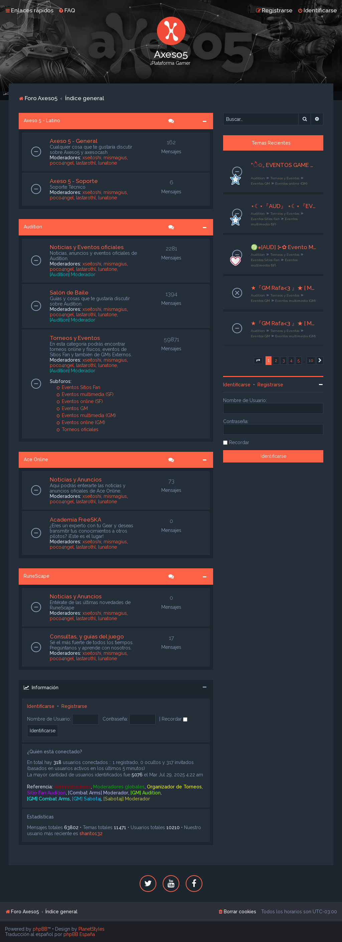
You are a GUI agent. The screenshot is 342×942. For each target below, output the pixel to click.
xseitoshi (91, 157)
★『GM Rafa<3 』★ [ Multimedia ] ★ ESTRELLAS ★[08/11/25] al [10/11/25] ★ (284, 323)
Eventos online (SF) (79, 401)
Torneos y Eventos (75, 338)
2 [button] (276, 360)
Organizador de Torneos (174, 786)
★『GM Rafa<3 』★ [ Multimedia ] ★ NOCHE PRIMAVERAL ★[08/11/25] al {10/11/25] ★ (284, 288)
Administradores (72, 786)
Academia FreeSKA (75, 519)
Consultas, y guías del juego (87, 636)
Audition (33, 226)
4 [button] (291, 360)
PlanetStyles (91, 929)
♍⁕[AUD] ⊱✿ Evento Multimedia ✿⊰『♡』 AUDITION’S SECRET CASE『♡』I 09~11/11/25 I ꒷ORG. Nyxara (284, 247)
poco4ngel (62, 163)
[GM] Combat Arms (48, 798)
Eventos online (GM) (81, 422)
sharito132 (91, 833)
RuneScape (36, 576)
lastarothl (86, 163)
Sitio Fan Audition (46, 792)
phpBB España (79, 934)
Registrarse (74, 706)
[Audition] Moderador (72, 274)
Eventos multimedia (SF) (85, 394)
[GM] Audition (146, 792)
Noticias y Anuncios (76, 479)
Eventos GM (72, 408)
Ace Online (36, 459)
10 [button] (311, 360)
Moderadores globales (119, 786)
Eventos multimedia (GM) (86, 415)
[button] (258, 360)
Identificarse (40, 706)
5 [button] (299, 360)
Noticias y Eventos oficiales (87, 247)
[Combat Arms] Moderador (98, 792)
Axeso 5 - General (74, 141)
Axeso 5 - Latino (42, 120)
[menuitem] (66, 10)
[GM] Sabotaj (86, 798)
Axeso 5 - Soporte (74, 181)
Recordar (174, 719)
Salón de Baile (69, 292)
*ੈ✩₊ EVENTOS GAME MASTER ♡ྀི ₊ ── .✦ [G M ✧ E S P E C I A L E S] (284, 165)
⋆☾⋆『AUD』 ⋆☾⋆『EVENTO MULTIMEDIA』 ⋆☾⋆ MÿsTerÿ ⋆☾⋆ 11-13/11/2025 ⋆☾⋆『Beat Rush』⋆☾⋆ (284, 206)
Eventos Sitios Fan (78, 387)
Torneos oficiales (77, 429)
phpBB (40, 929)
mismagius (115, 157)
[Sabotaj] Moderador (127, 798)
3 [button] (284, 360)
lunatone (107, 163)
